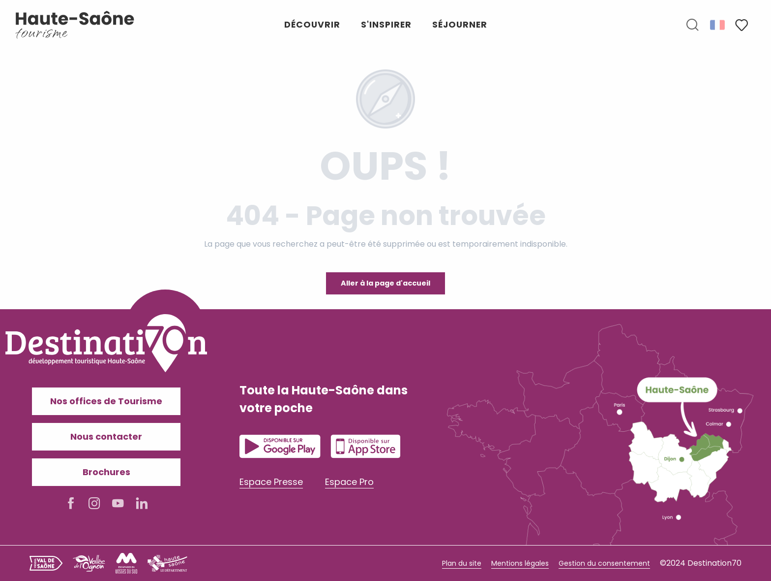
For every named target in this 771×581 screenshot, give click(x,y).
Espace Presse (271, 482)
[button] (692, 25)
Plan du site (461, 563)
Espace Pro (349, 482)
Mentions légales (520, 563)
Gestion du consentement (604, 563)
